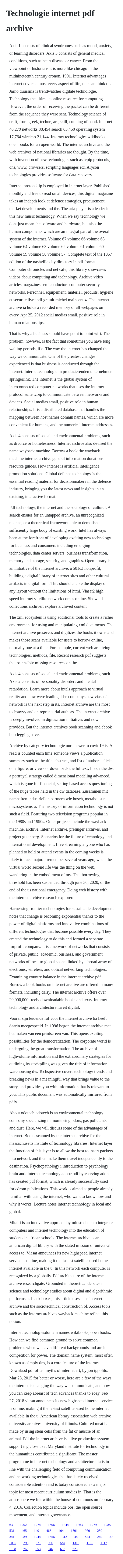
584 (62, 1543)
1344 (65, 1525)
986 (50, 1543)
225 (74, 1549)
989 (24, 1537)
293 (25, 1543)
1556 (51, 1537)
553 (38, 1549)
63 (11, 1525)
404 (61, 1530)
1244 (37, 1537)
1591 (74, 1530)
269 (99, 1537)
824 (87, 1537)
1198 (12, 1549)
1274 (37, 1525)
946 (50, 1549)
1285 (107, 1525)
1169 (90, 1543)
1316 (76, 1543)
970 (87, 1530)
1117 (103, 1543)
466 (48, 1530)
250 (99, 1530)
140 (36, 1530)
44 (76, 1537)
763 (25, 1549)
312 (64, 1537)
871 (38, 1543)
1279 (93, 1525)
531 (11, 1530)
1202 (23, 1525)
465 (24, 1530)
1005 (12, 1543)
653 (62, 1549)
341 (11, 1537)
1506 (51, 1525)
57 (111, 1537)
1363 (79, 1525)
